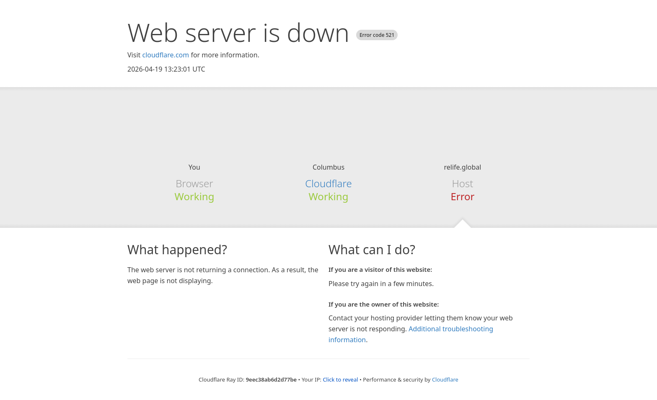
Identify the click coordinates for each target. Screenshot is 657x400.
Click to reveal (340, 379)
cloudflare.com (165, 54)
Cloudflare (328, 183)
